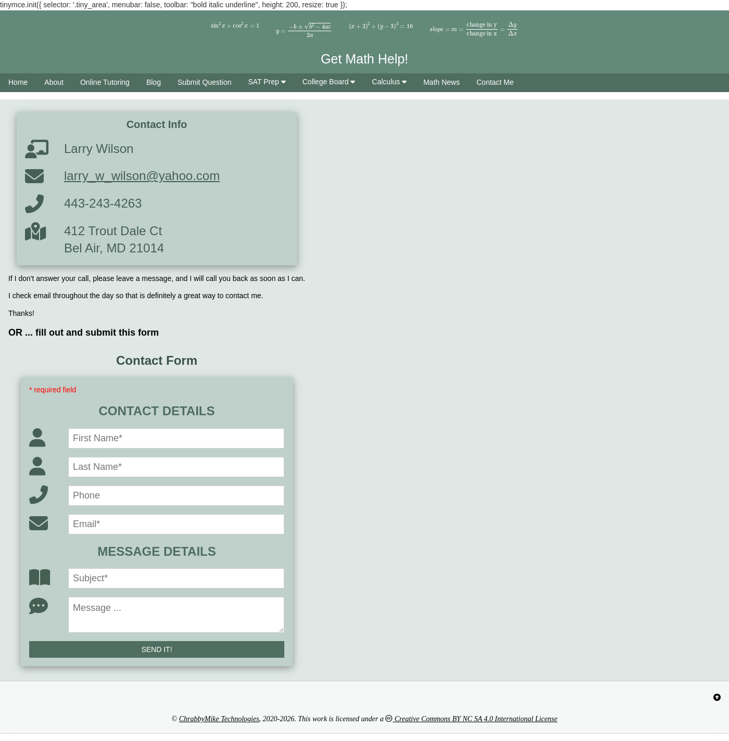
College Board (329, 82)
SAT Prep (266, 82)
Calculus (389, 82)
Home (18, 82)
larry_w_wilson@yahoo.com (142, 176)
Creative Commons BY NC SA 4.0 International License (471, 719)
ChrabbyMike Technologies (219, 719)
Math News (441, 82)
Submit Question (205, 82)
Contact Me (495, 82)
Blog (153, 82)
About (54, 82)
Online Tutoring (105, 82)
